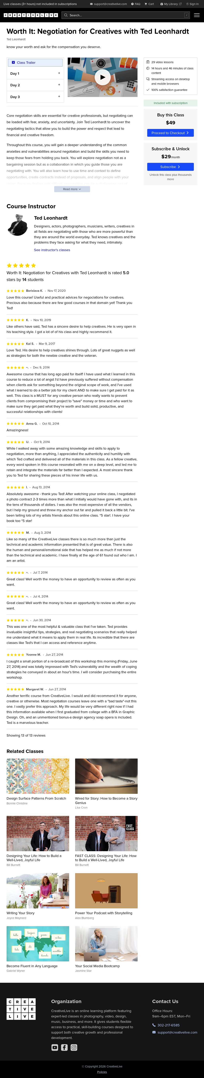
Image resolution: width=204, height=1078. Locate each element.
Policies (102, 1072)
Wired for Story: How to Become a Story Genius (106, 800)
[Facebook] (64, 1047)
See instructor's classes (52, 249)
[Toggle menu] (196, 15)
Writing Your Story (20, 912)
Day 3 (15, 96)
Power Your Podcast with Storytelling (103, 912)
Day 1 (14, 73)
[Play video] (103, 77)
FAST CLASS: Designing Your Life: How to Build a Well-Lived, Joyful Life (105, 858)
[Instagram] (73, 1047)
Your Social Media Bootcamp (97, 965)
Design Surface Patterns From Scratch (36, 798)
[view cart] (150, 4)
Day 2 (15, 85)
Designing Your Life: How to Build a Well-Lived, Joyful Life (34, 858)
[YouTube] (54, 1047)
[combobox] (126, 15)
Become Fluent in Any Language (32, 965)
